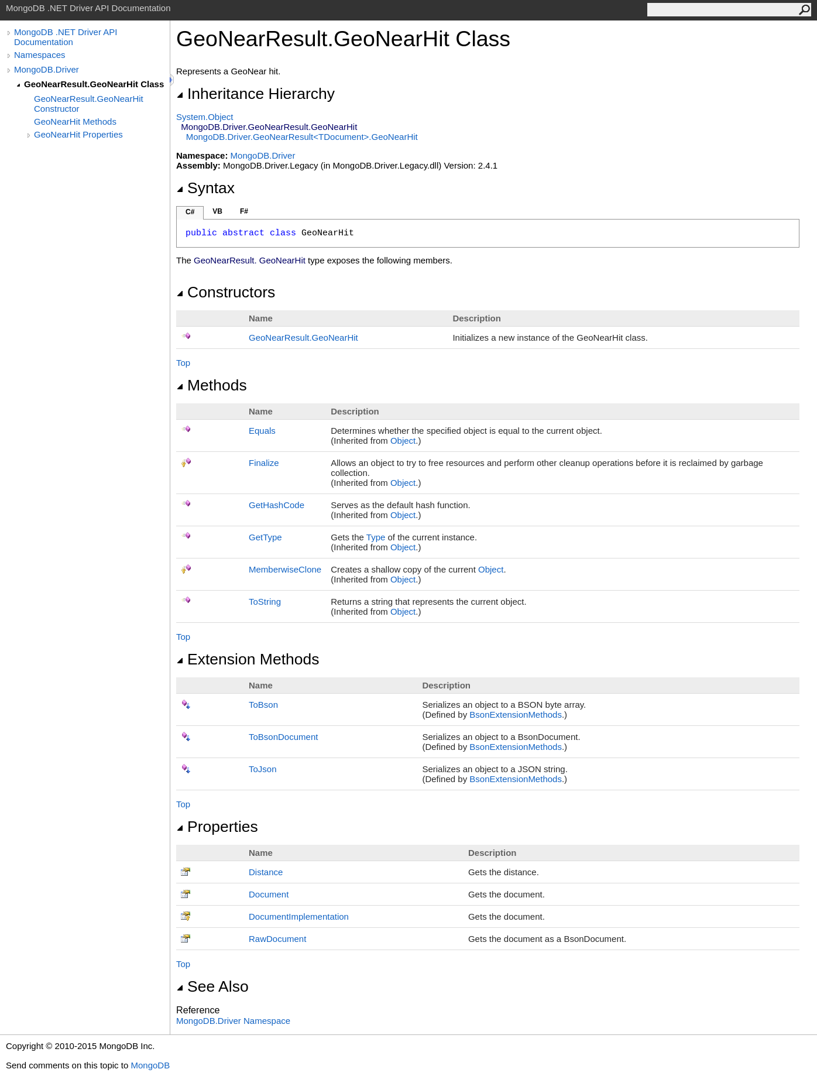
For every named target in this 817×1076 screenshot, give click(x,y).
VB (217, 211)
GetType (265, 537)
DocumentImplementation (299, 916)
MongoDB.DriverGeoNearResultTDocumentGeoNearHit (302, 137)
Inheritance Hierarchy (255, 93)
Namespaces (40, 55)
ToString (265, 601)
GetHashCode (276, 505)
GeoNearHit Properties (78, 134)
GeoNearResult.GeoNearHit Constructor (88, 104)
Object (403, 441)
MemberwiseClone (285, 569)
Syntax (205, 188)
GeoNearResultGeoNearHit (303, 337)
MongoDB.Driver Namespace (233, 1021)
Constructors (225, 292)
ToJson (263, 769)
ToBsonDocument (283, 737)
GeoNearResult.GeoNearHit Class (94, 84)
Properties (217, 826)
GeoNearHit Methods (75, 121)
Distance (266, 872)
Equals (262, 431)
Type (376, 537)
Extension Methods (248, 659)
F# (244, 211)
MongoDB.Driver (46, 69)
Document (269, 894)
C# (190, 212)
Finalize (264, 463)
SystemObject (205, 117)
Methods (211, 385)
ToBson (263, 705)
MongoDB (150, 1065)
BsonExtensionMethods (515, 714)
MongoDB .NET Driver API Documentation (65, 37)
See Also (212, 986)
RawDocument (277, 939)
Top (183, 363)
